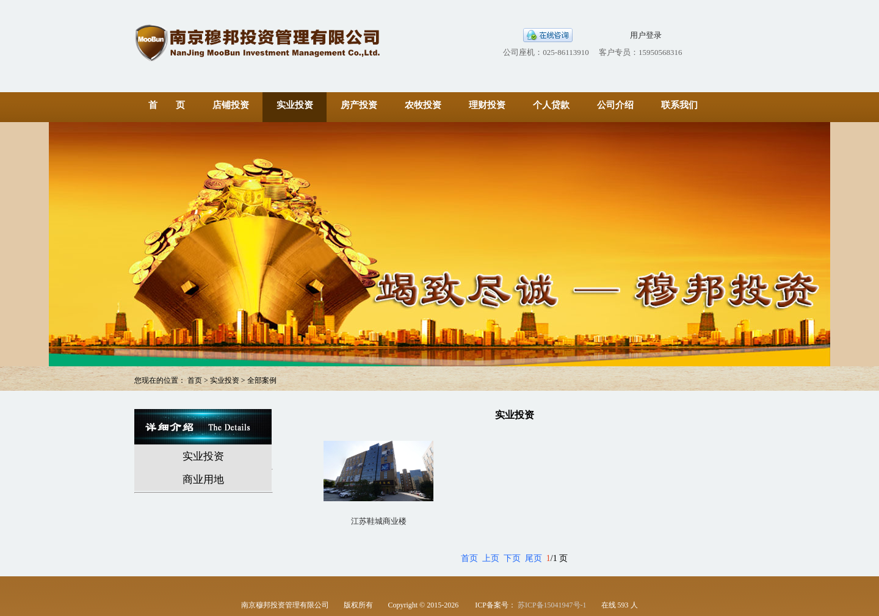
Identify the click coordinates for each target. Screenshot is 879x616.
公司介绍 (615, 105)
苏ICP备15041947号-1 (552, 605)
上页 (490, 558)
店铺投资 (230, 105)
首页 (469, 558)
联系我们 (679, 105)
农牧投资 (423, 105)
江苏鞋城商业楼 (379, 521)
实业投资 (295, 105)
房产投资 (359, 105)
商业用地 (203, 479)
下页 (512, 558)
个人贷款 (551, 105)
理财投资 (487, 105)
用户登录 (646, 35)
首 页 (166, 105)
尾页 (533, 558)
